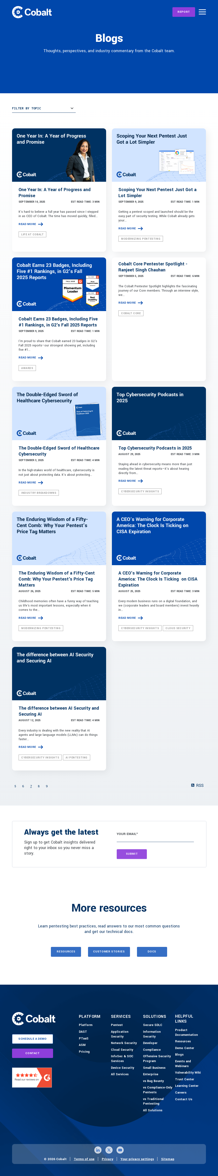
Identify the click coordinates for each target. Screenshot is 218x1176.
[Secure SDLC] (152, 1025)
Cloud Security (177, 628)
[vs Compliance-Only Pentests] (158, 1090)
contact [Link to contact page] (32, 1053)
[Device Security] (122, 1068)
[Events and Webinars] (190, 1064)
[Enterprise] (150, 1074)
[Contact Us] (183, 1099)
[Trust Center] (184, 1079)
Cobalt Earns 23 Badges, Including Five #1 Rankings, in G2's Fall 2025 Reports (58, 322)
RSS (197, 785)
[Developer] (150, 1043)
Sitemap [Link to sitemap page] (167, 1159)
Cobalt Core (131, 313)
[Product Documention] (190, 1032)
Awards (27, 368)
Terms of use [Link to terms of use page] (84, 1159)
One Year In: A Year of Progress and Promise (55, 193)
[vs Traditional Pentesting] (158, 1101)
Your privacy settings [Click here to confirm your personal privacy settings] (137, 1159)
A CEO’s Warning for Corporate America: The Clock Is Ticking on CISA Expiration (158, 579)
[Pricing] (84, 1052)
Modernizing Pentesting (140, 239)
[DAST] (83, 1032)
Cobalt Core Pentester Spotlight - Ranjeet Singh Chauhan (152, 267)
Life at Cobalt (32, 234)
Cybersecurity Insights (140, 491)
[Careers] (180, 1092)
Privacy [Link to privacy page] (107, 1159)
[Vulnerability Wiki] (188, 1072)
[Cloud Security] (122, 1050)
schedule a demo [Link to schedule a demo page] (32, 1039)
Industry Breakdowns (38, 493)
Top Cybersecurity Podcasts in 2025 (155, 448)
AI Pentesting (77, 757)
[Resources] (183, 1041)
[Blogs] (179, 1054)
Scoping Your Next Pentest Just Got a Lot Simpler (157, 193)
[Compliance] (152, 1050)
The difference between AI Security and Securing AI (59, 711)
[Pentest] (117, 1025)
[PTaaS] (84, 1038)
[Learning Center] (186, 1086)
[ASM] (82, 1045)
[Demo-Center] (184, 1048)
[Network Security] (124, 1043)
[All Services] (120, 1074)
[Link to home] (32, 12)
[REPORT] (183, 12)
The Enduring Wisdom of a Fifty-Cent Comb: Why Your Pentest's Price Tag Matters (57, 579)
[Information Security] (158, 1034)
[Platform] (85, 1025)
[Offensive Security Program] (158, 1058)
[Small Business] (154, 1068)
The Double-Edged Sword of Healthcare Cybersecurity (59, 451)
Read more (27, 224)
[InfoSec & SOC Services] (126, 1058)
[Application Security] (126, 1034)
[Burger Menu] (202, 11)
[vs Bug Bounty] (153, 1081)
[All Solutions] (152, 1110)
